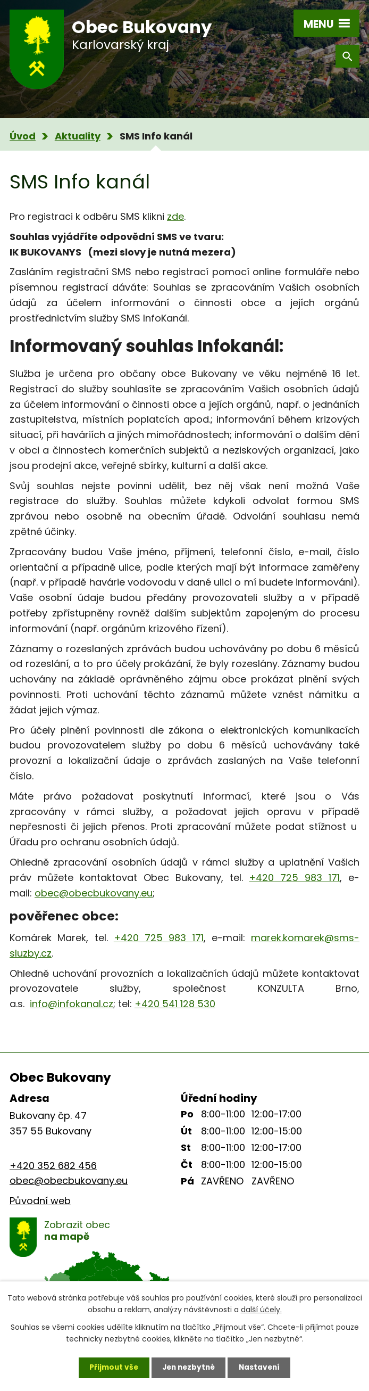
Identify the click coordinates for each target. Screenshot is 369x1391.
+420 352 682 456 (53, 1165)
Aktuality (77, 136)
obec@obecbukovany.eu (94, 893)
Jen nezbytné (188, 1367)
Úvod (23, 136)
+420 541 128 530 (175, 1003)
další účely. (261, 1308)
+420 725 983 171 (294, 877)
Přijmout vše (111, 1367)
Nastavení (262, 1367)
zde (175, 216)
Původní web (40, 1200)
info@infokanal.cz (71, 1003)
